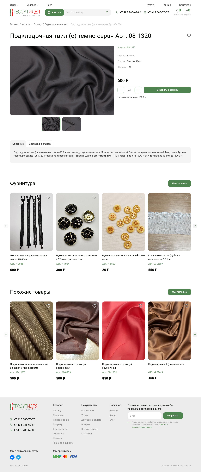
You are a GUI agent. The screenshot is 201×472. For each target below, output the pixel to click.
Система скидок (89, 429)
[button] (107, 12)
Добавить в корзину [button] (167, 90)
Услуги (151, 4)
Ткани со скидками (63, 443)
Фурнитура (58, 433)
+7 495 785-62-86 (24, 430)
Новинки (57, 438)
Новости (114, 410)
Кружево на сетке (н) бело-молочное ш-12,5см (164, 257)
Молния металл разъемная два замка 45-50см (28, 257)
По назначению (61, 420)
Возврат (85, 424)
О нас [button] (14, 4)
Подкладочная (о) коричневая (166, 364)
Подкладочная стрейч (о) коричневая (71, 366)
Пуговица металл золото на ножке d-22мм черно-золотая (76, 257)
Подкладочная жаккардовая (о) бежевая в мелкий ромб (29, 366)
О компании (87, 410)
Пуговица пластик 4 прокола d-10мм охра (123, 257)
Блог (49, 4)
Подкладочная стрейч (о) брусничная (117, 366)
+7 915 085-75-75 (158, 12)
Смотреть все (179, 183)
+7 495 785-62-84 (130, 12)
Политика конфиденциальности (176, 465)
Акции (167, 4)
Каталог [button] (54, 12)
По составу (59, 415)
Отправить (173, 415)
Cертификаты (60, 429)
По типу (57, 410)
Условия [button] (32, 4)
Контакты (185, 4)
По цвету (57, 424)
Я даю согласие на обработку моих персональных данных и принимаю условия (155, 424)
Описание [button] (18, 143)
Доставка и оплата (91, 420)
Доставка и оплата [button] (40, 143)
